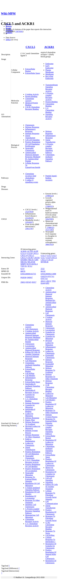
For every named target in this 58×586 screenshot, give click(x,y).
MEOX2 (24, 262)
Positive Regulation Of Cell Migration (32, 453)
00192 (43, 271)
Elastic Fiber (30, 420)
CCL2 (49, 255)
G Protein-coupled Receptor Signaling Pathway (49, 148)
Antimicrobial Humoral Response (32, 349)
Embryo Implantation (30, 440)
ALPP (36, 251)
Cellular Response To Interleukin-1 (50, 539)
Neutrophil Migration (29, 474)
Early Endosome (49, 67)
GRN (36, 260)
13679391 (19, 31)
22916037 (29, 222)
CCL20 (29, 253)
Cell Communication (51, 502)
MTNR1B (44, 262)
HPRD (8, 40)
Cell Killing (29, 373)
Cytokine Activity (32, 94)
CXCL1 (36, 253)
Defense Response (32, 127)
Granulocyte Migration (30, 406)
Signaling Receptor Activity (49, 116)
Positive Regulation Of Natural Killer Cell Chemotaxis (50, 554)
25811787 (29, 229)
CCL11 (23, 253)
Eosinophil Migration (49, 365)
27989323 (49, 196)
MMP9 (23, 264)
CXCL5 (30, 46)
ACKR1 (49, 46)
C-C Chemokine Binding (49, 110)
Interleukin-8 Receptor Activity (32, 391)
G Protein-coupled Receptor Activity (49, 96)
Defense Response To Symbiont (32, 423)
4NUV (48, 281)
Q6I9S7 (30, 277)
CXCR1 (30, 258)
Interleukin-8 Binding (30, 410)
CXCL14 (24, 255)
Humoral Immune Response (32, 357)
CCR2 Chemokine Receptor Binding (49, 526)
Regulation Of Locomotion (30, 497)
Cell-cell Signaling (32, 140)
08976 (23, 271)
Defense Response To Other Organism (32, 436)
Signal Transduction (30, 137)
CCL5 (54, 255)
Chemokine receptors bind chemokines (30, 176)
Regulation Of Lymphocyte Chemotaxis (50, 474)
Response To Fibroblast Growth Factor (51, 518)
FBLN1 (31, 260)
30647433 (49, 244)
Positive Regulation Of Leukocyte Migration (50, 405)
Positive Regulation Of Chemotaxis (50, 512)
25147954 (29, 212)
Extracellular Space (32, 73)
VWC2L (24, 266)
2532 (42, 269)
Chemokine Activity (29, 100)
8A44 (43, 283)
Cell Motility (30, 376)
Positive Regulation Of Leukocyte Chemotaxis (50, 462)
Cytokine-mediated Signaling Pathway (32, 489)
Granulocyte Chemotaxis (30, 396)
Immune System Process (51, 416)
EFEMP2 (24, 260)
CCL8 (48, 258)
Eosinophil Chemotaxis (49, 356)
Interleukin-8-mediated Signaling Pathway (32, 386)
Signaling (49, 482)
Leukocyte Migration (29, 415)
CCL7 (43, 258)
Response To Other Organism (32, 501)
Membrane (49, 74)
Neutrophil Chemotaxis (29, 149)
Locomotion (30, 346)
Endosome (49, 64)
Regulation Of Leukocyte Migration (50, 442)
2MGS (23, 282)
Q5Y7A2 (44, 279)
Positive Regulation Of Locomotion (32, 470)
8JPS (47, 283)
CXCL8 (50, 260)
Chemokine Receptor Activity (32, 520)
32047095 (49, 219)
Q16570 (44, 276)
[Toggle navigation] (2, 20)
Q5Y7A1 (50, 276)
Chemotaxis (29, 125)
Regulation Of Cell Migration (32, 484)
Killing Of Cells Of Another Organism (32, 353)
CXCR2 (37, 258)
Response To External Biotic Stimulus (31, 479)
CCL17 (43, 255)
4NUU (43, 281)
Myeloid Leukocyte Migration (32, 427)
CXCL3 (24, 258)
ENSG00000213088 (48, 274)
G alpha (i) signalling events (31, 181)
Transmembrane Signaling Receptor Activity (51, 88)
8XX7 (34, 282)
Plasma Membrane (49, 71)
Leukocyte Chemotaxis (29, 444)
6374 (22, 269)
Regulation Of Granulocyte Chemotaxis (50, 546)
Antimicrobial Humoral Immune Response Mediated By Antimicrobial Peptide (32, 157)
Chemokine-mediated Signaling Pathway (50, 158)
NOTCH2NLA (32, 264)
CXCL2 (31, 255)
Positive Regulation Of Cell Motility (32, 465)
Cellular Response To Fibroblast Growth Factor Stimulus (51, 495)
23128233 (29, 218)
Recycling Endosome (49, 77)
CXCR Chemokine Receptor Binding (32, 108)
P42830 (23, 277)
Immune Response (32, 133)
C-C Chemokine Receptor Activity (32, 525)
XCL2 (29, 266)
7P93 (54, 281)
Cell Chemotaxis (31, 329)
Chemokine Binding (49, 105)
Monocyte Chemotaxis (49, 469)
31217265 (49, 230)
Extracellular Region (30, 70)
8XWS (28, 282)
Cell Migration (31, 361)
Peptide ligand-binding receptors (51, 178)
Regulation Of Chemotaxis (50, 562)
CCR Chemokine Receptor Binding (49, 388)
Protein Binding (31, 96)
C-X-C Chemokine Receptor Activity (32, 461)
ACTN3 (30, 251)
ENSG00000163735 (28, 274)
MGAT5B (31, 262)
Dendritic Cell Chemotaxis (30, 506)
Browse (9, 26)
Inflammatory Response (30, 130)
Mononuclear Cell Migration (32, 516)
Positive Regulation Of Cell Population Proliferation (32, 144)
